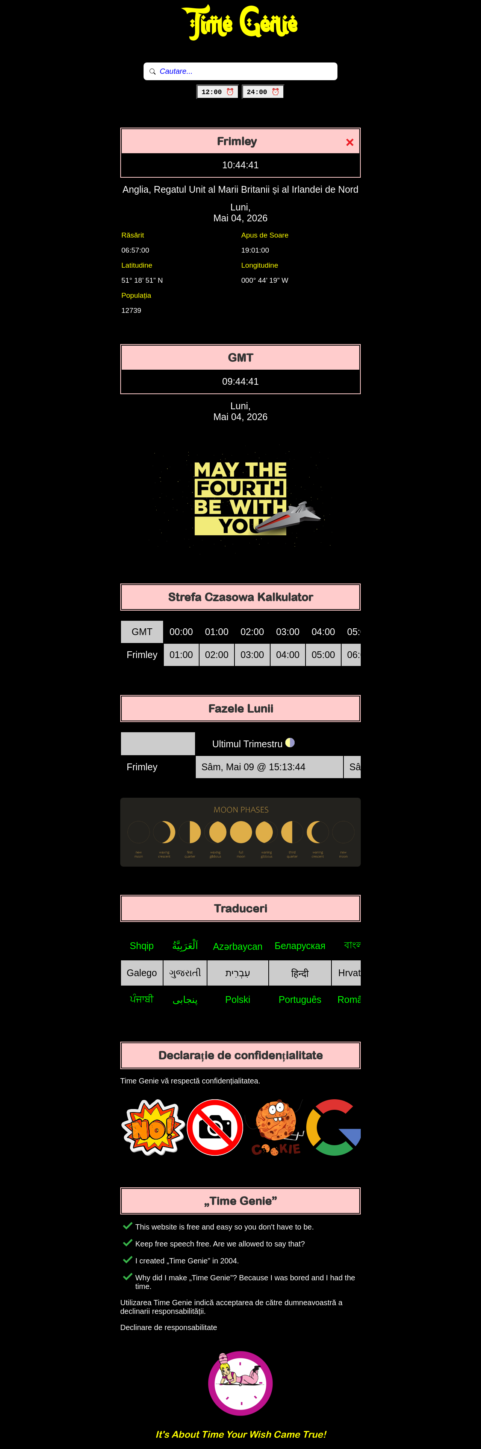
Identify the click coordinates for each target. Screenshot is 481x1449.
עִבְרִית (237, 973)
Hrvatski (355, 973)
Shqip (142, 945)
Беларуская (300, 945)
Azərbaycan (238, 946)
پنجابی (185, 999)
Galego (142, 973)
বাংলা (355, 945)
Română (355, 999)
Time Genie (241, 24)
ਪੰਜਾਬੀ (142, 999)
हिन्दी (300, 973)
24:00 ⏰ (263, 92)
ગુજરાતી (185, 973)
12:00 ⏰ (217, 92)
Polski (237, 999)
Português (299, 999)
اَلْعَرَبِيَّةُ (185, 945)
